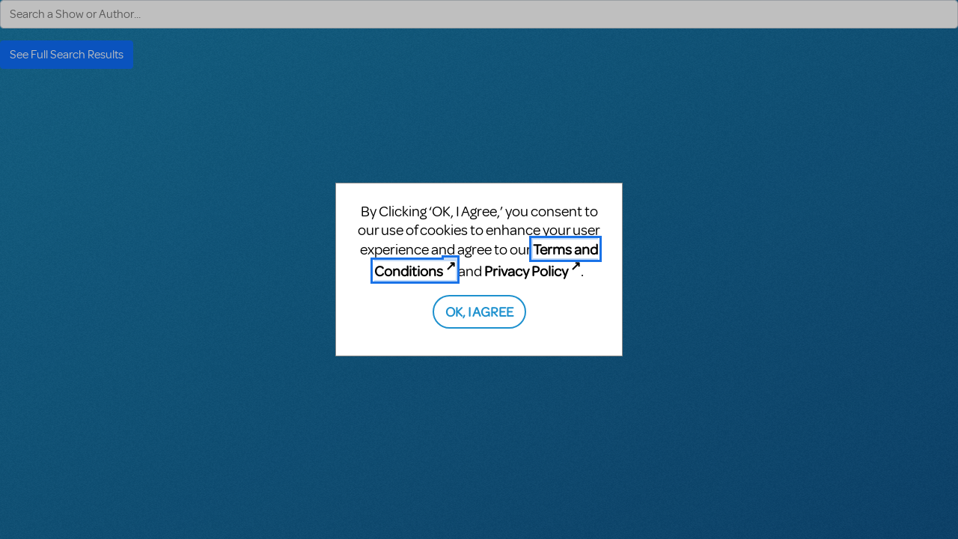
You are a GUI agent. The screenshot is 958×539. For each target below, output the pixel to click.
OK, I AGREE (479, 311)
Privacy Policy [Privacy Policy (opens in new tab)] (526, 270)
